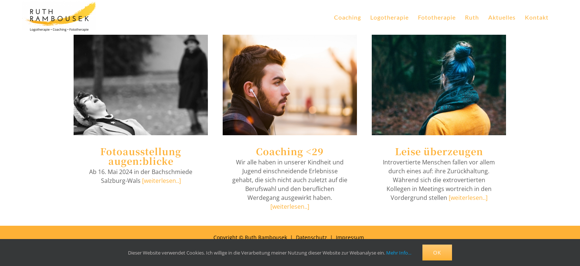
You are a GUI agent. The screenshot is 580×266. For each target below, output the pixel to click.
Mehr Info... (398, 252)
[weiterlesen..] (161, 181)
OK (437, 252)
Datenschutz (311, 237)
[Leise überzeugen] (439, 85)
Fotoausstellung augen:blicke (140, 155)
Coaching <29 (290, 151)
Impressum (350, 237)
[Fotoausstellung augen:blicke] (141, 85)
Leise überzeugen (439, 151)
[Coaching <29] (290, 85)
